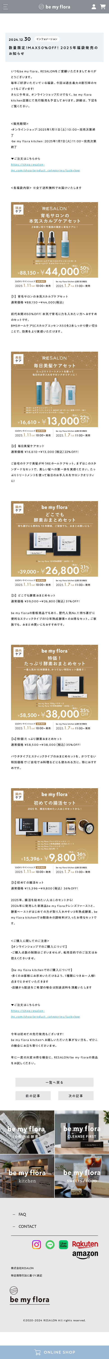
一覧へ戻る (55, 1082)
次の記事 (76, 1095)
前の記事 (33, 1095)
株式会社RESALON (22, 1268)
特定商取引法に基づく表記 (26, 1275)
